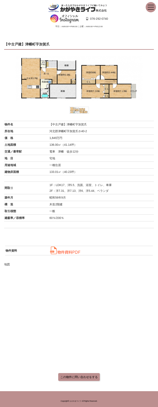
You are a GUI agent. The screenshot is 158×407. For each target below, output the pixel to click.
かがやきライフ (75, 401)
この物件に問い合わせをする (79, 377)
